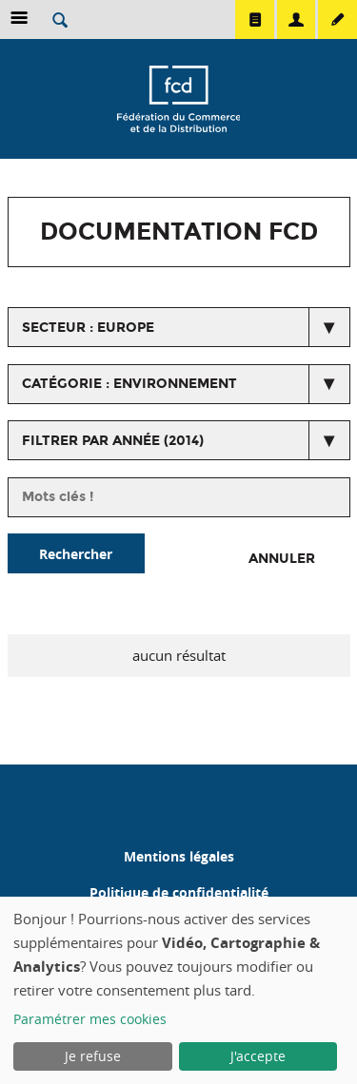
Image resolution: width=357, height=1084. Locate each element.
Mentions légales (179, 856)
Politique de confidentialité (178, 892)
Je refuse (93, 1056)
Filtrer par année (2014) (113, 441)
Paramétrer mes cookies (90, 1019)
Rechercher (75, 554)
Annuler (281, 559)
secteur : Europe (88, 327)
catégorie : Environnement (129, 384)
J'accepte (258, 1056)
